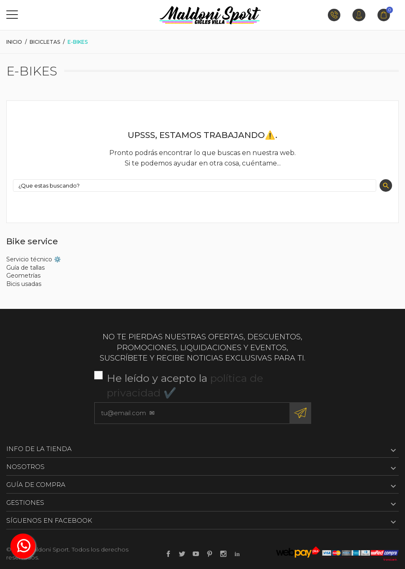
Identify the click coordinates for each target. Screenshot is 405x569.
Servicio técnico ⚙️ (33, 259)
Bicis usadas (23, 284)
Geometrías (23, 275)
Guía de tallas (25, 267)
